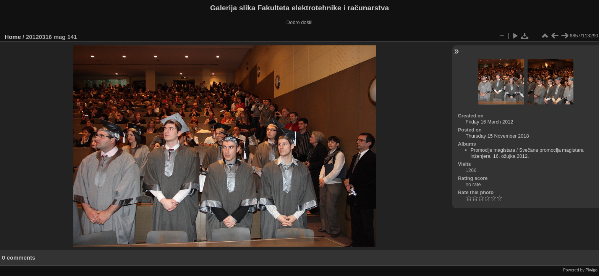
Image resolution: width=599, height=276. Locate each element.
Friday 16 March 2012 (489, 122)
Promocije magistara (493, 150)
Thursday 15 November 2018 (497, 136)
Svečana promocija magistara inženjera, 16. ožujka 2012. (527, 153)
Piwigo (591, 270)
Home (13, 37)
